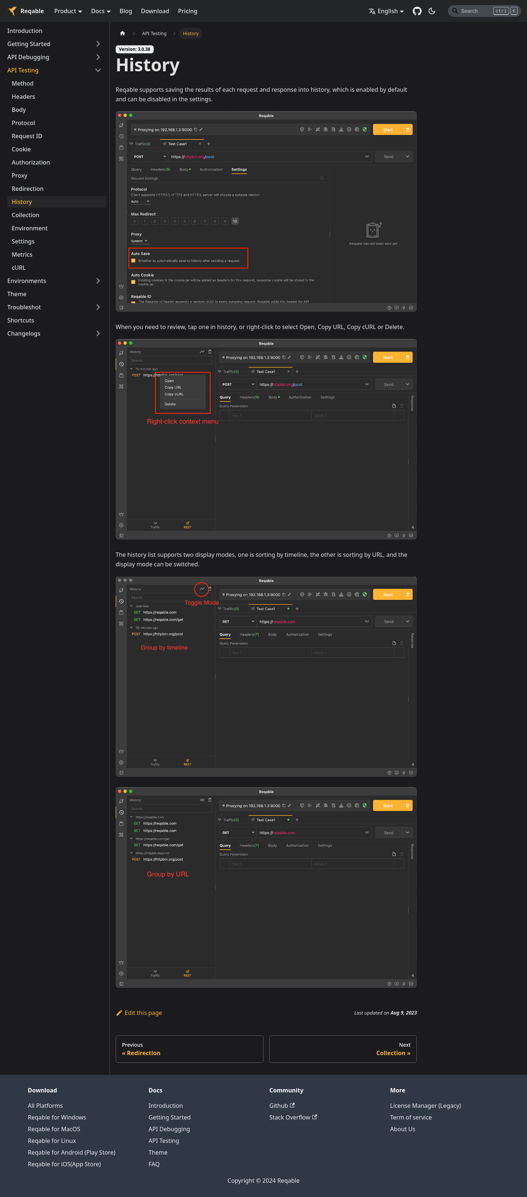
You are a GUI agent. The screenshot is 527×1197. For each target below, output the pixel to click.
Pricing (188, 11)
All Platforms (45, 1106)
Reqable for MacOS (54, 1129)
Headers (23, 96)
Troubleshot (24, 307)
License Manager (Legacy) (425, 1106)
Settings (23, 241)
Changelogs (23, 333)
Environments (26, 281)
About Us (402, 1129)
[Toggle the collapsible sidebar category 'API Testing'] (98, 70)
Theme (17, 294)
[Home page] (123, 33)
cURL (19, 268)
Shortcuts (20, 320)
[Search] (484, 11)
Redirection (28, 189)
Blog (126, 11)
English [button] (383, 11)
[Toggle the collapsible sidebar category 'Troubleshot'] (98, 307)
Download (155, 11)
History (22, 202)
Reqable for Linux (52, 1141)
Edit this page (139, 1013)
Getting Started (29, 44)
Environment (30, 228)
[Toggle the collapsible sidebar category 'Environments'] (98, 281)
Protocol (23, 123)
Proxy (19, 175)
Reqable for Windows (57, 1117)
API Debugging (28, 57)
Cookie (21, 149)
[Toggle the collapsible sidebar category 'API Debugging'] (98, 57)
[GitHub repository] (417, 11)
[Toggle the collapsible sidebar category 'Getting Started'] (98, 44)
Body (19, 110)
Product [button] (65, 11)
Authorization (31, 162)
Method (23, 83)
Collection (26, 215)
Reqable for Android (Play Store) (71, 1152)
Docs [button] (98, 11)
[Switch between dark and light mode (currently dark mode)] (432, 11)
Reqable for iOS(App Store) (64, 1164)
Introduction (24, 31)
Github (282, 1106)
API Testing (22, 70)
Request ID (27, 136)
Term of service (411, 1117)
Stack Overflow (293, 1117)
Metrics (22, 254)
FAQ (154, 1164)
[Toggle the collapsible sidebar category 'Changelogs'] (98, 333)
